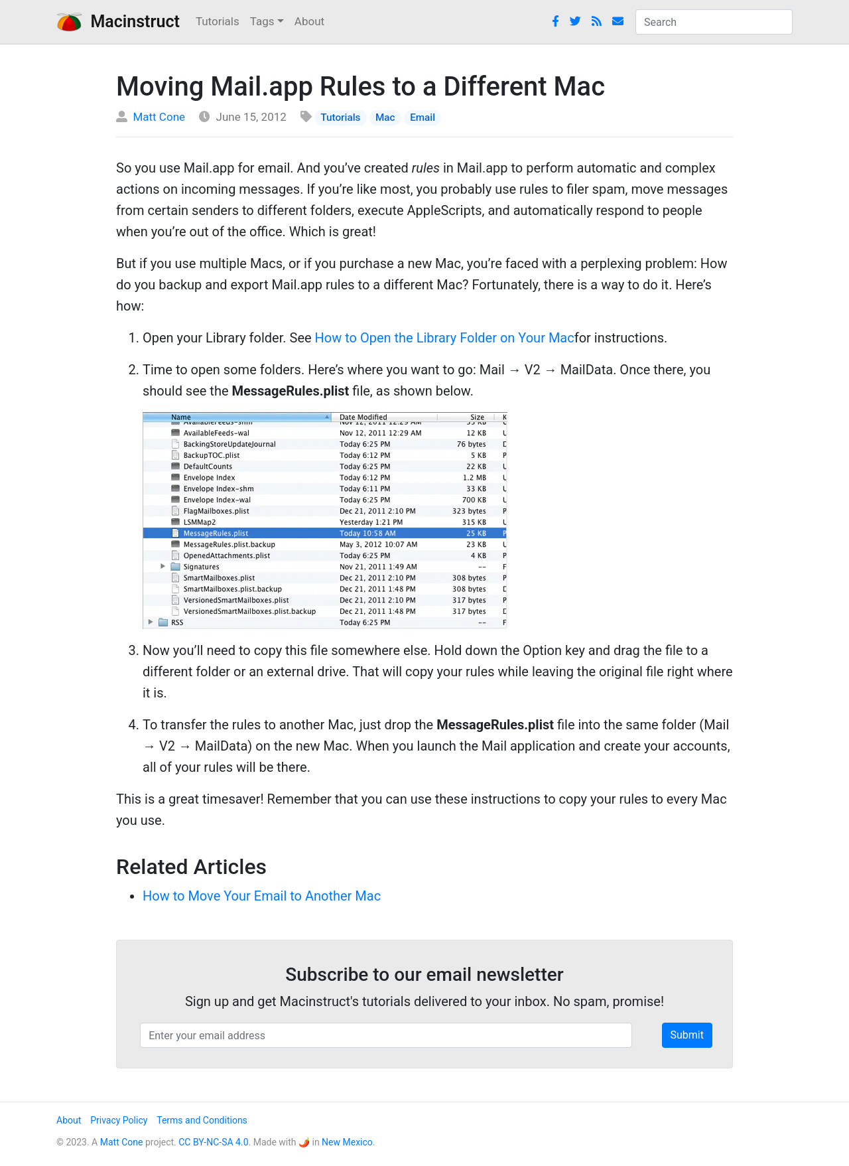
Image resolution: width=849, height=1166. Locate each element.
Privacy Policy (118, 1120)
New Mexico (347, 1142)
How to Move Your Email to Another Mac (262, 896)
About (309, 21)
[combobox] (714, 22)
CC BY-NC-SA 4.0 (213, 1142)
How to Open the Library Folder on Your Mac (444, 338)
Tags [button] (262, 21)
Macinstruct (118, 22)
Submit (687, 1035)
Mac (385, 117)
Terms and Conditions (202, 1120)
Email (422, 117)
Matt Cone (159, 116)
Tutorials (217, 21)
